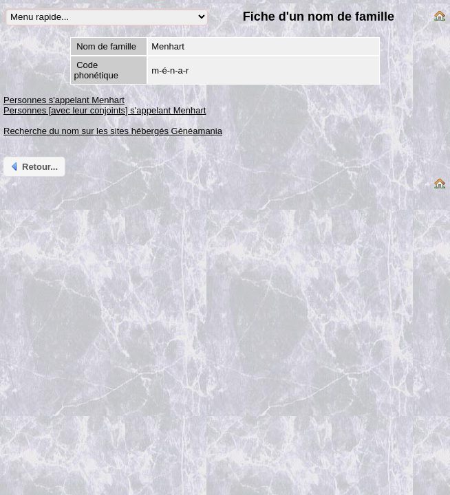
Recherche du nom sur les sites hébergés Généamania (112, 131)
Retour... (33, 166)
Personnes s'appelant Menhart (64, 100)
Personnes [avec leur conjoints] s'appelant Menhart (104, 110)
